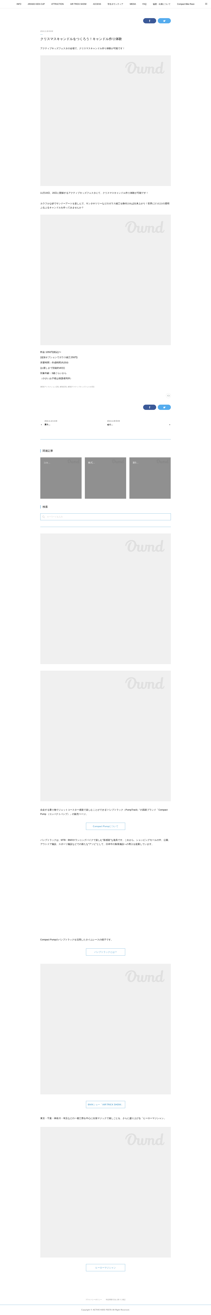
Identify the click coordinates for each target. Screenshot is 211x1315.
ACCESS (97, 4)
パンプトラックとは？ (105, 952)
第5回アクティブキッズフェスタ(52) (81, 387)
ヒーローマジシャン (105, 1267)
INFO (19, 4)
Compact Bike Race (185, 4)
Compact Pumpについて (105, 826)
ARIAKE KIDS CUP (36, 4)
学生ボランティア (115, 4)
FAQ (144, 4)
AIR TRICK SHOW (78, 4)
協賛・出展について (162, 4)
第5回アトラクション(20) (49, 387)
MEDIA (133, 4)
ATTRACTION (57, 4)
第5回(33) (63, 387)
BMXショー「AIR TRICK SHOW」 (105, 1104)
